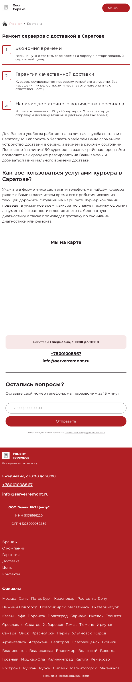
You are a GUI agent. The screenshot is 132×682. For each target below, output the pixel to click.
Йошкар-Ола (33, 659)
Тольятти (114, 616)
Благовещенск (85, 642)
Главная (15, 24)
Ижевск (96, 616)
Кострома (11, 668)
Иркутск (104, 624)
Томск (71, 624)
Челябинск (78, 607)
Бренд (9, 542)
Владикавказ (41, 651)
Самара (9, 633)
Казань (8, 616)
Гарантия (11, 555)
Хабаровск (53, 624)
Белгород (60, 642)
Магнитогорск (83, 668)
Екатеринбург (105, 607)
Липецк (60, 668)
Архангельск (14, 642)
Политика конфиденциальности (66, 675)
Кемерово (100, 659)
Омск (24, 633)
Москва (9, 598)
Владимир (65, 651)
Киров (100, 633)
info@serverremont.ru (66, 361)
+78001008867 (66, 354)
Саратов (32, 624)
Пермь (63, 633)
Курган (29, 668)
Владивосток (14, 651)
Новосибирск (53, 607)
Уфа (21, 616)
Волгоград (57, 616)
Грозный (10, 659)
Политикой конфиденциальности (85, 432)
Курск (44, 668)
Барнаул (78, 616)
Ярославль (12, 624)
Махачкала (109, 668)
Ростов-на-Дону (92, 598)
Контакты (11, 574)
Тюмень (86, 624)
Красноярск (43, 633)
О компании (14, 548)
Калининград (60, 659)
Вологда (107, 651)
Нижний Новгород (19, 607)
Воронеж (36, 616)
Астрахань (38, 642)
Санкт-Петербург (35, 598)
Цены (7, 567)
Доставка (34, 24)
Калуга (81, 659)
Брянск (109, 642)
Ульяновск (82, 633)
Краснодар (64, 598)
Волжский (87, 651)
